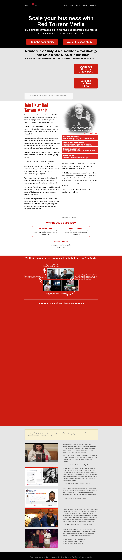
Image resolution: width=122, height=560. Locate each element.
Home (65, 5)
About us (78, 5)
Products (85, 5)
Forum (71, 5)
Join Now (92, 5)
